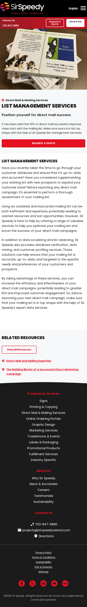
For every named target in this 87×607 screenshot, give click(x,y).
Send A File (75, 21)
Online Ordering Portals (43, 419)
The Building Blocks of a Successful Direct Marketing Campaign (42, 372)
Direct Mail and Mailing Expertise (28, 361)
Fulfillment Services (43, 454)
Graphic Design (43, 424)
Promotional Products (43, 448)
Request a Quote (55, 22)
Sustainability (43, 502)
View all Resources (19, 349)
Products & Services (43, 394)
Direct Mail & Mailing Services (27, 100)
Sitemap (43, 571)
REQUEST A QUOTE (43, 143)
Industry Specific (43, 460)
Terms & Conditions (43, 557)
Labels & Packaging (43, 442)
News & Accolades (44, 484)
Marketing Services (43, 430)
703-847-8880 (11, 25)
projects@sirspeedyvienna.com (43, 530)
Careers (43, 490)
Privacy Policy (44, 552)
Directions (43, 536)
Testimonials (43, 496)
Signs (44, 401)
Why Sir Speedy (43, 478)
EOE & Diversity (43, 567)
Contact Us (43, 513)
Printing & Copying (43, 407)
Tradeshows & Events (43, 436)
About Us (43, 471)
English (73, 8)
